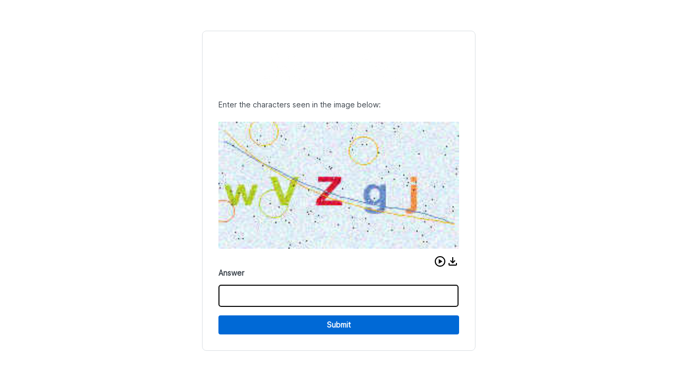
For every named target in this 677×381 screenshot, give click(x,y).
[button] (440, 261)
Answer (231, 272)
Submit (339, 324)
